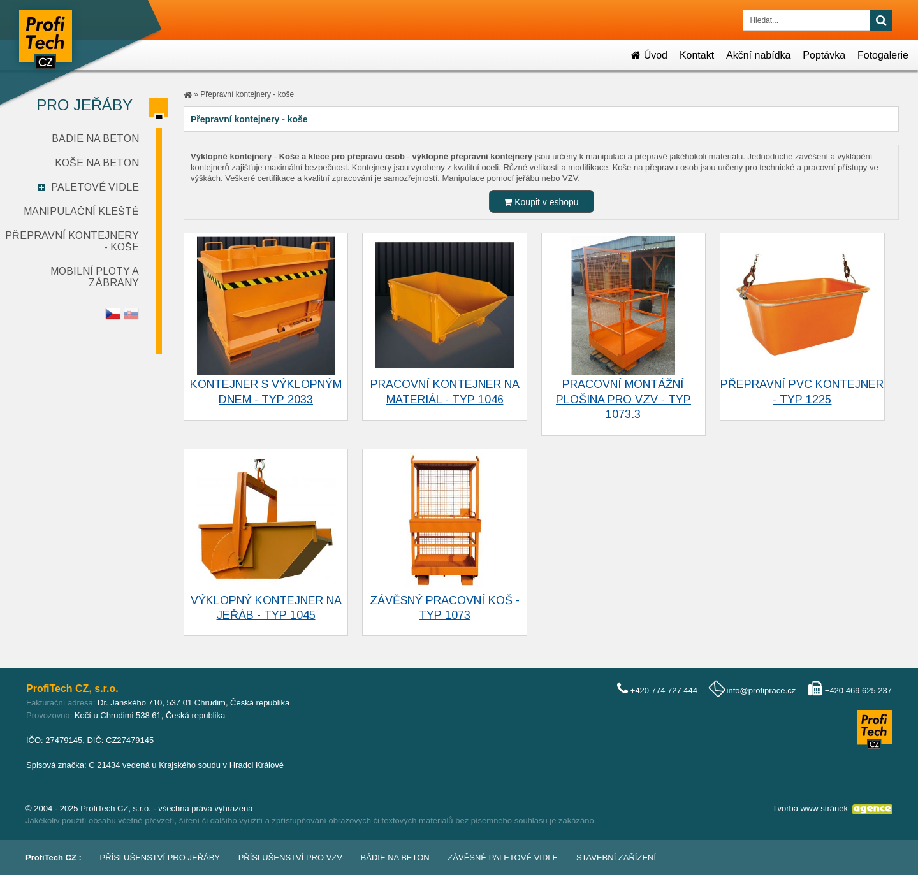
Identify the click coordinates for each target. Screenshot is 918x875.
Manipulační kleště (81, 211)
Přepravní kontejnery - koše (247, 94)
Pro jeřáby (84, 104)
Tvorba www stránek (810, 808)
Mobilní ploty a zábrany (94, 277)
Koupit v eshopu (541, 202)
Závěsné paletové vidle (503, 857)
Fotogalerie (882, 55)
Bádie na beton (395, 857)
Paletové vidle (95, 187)
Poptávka (824, 55)
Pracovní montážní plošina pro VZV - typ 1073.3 (623, 399)
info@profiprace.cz (761, 690)
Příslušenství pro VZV (290, 857)
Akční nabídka (758, 55)
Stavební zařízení (616, 857)
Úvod (649, 55)
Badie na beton (95, 138)
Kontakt (697, 55)
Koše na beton (97, 162)
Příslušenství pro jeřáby (160, 857)
